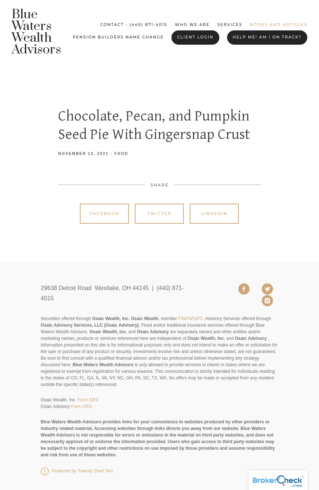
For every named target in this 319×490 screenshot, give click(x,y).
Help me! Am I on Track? (267, 37)
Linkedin (214, 213)
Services (229, 24)
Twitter (159, 213)
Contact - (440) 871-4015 (133, 24)
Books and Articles (278, 24)
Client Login (195, 37)
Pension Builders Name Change (118, 37)
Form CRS (88, 399)
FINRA (185, 318)
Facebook (105, 213)
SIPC (198, 318)
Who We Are (192, 24)
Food (121, 154)
